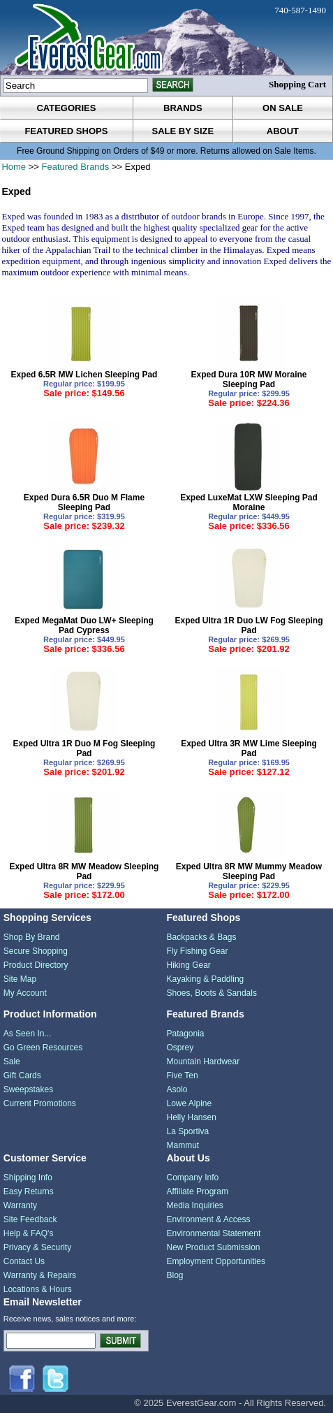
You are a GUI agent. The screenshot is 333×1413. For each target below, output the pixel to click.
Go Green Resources (42, 1047)
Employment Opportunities (215, 1261)
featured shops (66, 131)
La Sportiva (187, 1131)
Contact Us (24, 1261)
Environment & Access (208, 1219)
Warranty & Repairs (39, 1275)
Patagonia (185, 1033)
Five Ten (182, 1075)
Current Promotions (39, 1103)
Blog (174, 1275)
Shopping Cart (297, 84)
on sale (282, 108)
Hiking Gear (188, 965)
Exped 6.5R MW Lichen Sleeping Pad (83, 374)
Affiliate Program (197, 1191)
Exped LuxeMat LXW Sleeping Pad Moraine (249, 502)
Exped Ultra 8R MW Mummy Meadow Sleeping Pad (249, 871)
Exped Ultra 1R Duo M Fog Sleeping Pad (84, 748)
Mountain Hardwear (202, 1061)
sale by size (183, 131)
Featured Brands (75, 166)
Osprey (179, 1047)
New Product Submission (213, 1247)
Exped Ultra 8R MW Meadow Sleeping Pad (83, 871)
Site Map (19, 979)
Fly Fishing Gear (197, 951)
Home (13, 166)
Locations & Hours (37, 1289)
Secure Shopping (35, 951)
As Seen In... (27, 1033)
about (283, 131)
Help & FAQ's (28, 1233)
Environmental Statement (213, 1233)
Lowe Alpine (189, 1103)
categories (66, 108)
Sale (11, 1061)
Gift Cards (22, 1075)
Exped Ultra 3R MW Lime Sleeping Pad (249, 748)
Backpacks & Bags (201, 937)
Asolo (176, 1089)
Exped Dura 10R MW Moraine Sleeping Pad (249, 379)
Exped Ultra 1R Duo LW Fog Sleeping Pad (249, 625)
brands (182, 108)
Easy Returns (28, 1191)
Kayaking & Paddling (205, 979)
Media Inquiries (194, 1205)
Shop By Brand (31, 937)
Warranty (20, 1205)
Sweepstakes (28, 1089)
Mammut (182, 1145)
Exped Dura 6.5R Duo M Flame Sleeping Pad (84, 502)
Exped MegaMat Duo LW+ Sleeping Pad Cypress (84, 625)
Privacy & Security (37, 1247)
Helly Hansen (191, 1117)
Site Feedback (30, 1219)
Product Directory (35, 965)
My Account (25, 993)
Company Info (192, 1177)
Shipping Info (27, 1177)
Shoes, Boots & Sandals (211, 993)
